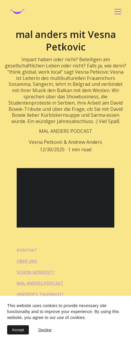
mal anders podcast (40, 283)
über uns (27, 261)
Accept (18, 330)
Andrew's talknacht (40, 294)
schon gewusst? (35, 272)
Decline (45, 330)
